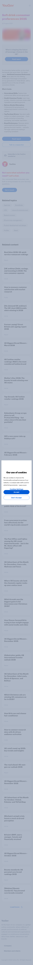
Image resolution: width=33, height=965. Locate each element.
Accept (16, 492)
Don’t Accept (16, 498)
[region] (16, 482)
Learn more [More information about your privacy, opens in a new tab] (22, 485)
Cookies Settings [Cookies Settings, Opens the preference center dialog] (16, 489)
